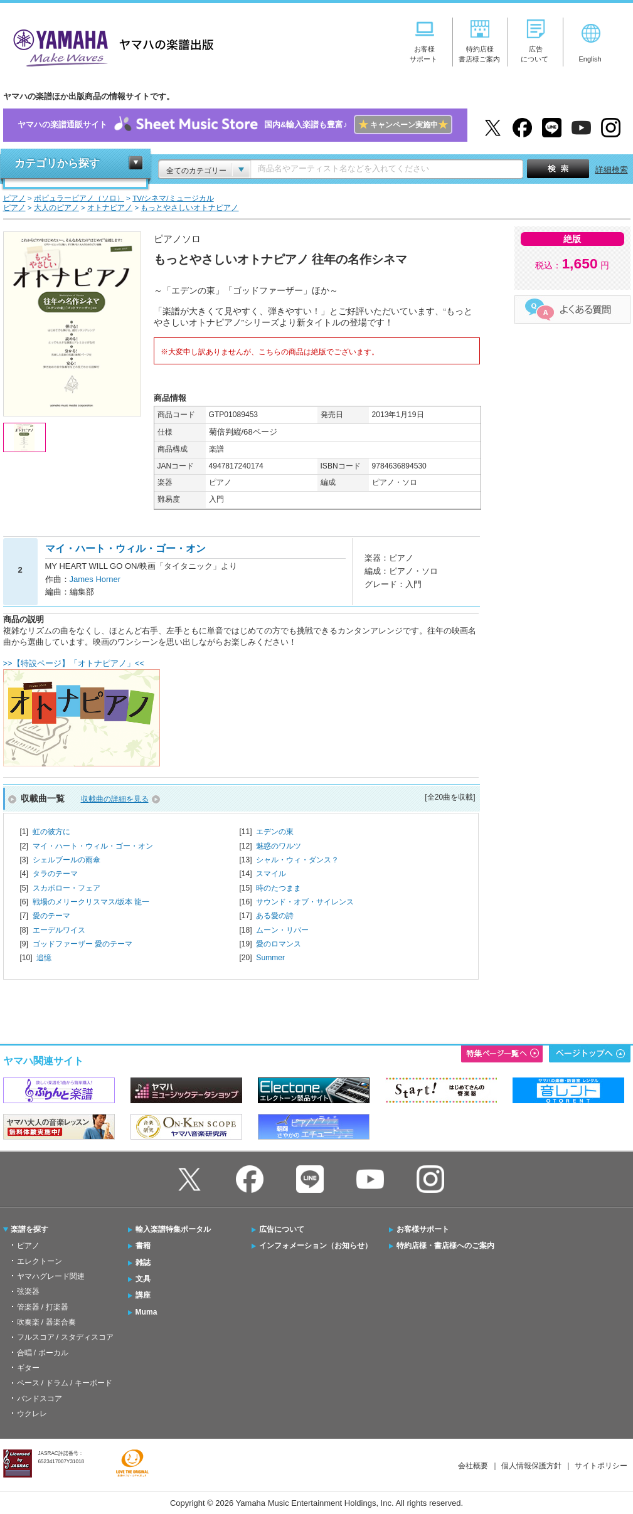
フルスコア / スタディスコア (65, 1337)
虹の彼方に (51, 831)
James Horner (95, 579)
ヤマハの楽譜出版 (109, 46)
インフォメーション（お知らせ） (315, 1245)
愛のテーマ (51, 915)
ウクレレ (32, 1413)
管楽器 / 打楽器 (42, 1307)
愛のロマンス (278, 944)
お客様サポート (422, 1229)
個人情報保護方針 (531, 1465)
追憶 (43, 957)
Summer (270, 957)
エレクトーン (39, 1261)
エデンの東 (275, 831)
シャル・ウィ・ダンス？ (297, 859)
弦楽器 (28, 1291)
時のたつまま (278, 888)
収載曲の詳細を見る (115, 799)
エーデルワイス (59, 930)
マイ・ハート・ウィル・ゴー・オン (93, 846)
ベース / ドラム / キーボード (64, 1383)
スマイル (271, 873)
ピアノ (28, 1245)
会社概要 (473, 1465)
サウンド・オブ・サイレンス (305, 901)
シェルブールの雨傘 (66, 859)
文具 (143, 1278)
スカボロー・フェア (66, 888)
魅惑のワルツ (278, 846)
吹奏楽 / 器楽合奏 (46, 1322)
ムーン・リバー (282, 930)
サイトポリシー (601, 1465)
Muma (146, 1312)
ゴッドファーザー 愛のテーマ (82, 944)
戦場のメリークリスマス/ (91, 901)
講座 (143, 1295)
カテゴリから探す (57, 163)
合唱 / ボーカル (42, 1352)
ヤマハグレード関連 (51, 1276)
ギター (28, 1367)
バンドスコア (39, 1398)
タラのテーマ (55, 873)
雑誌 (143, 1262)
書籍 (143, 1245)
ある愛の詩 (275, 915)
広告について (281, 1229)
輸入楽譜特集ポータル (173, 1229)
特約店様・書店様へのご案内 (445, 1245)
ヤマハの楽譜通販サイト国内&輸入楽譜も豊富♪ (235, 125)
